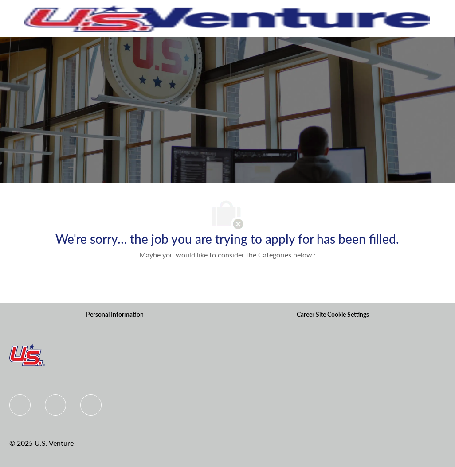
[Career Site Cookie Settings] (333, 314)
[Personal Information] (115, 314)
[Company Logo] (227, 18)
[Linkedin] (55, 405)
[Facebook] (20, 405)
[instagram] (91, 405)
